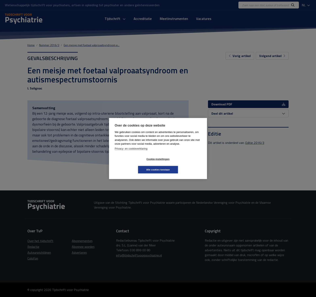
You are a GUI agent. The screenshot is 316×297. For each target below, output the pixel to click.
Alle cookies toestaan (182, 164)
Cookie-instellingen (134, 164)
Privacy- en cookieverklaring (131, 153)
